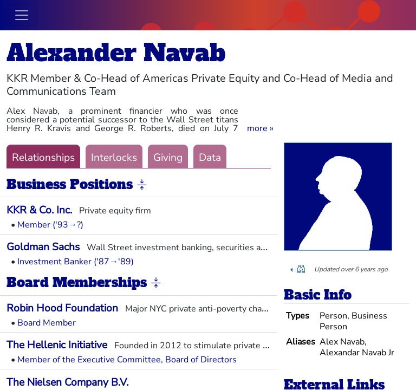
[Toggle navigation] (21, 15)
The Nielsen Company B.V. (67, 382)
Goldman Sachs (43, 247)
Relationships (43, 158)
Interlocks (114, 158)
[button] (260, 128)
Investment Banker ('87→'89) (75, 262)
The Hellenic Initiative (56, 345)
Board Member (46, 323)
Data (210, 158)
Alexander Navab (115, 52)
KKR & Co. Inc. (39, 210)
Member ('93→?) (50, 225)
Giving (168, 158)
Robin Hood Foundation (62, 308)
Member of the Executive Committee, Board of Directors (127, 360)
